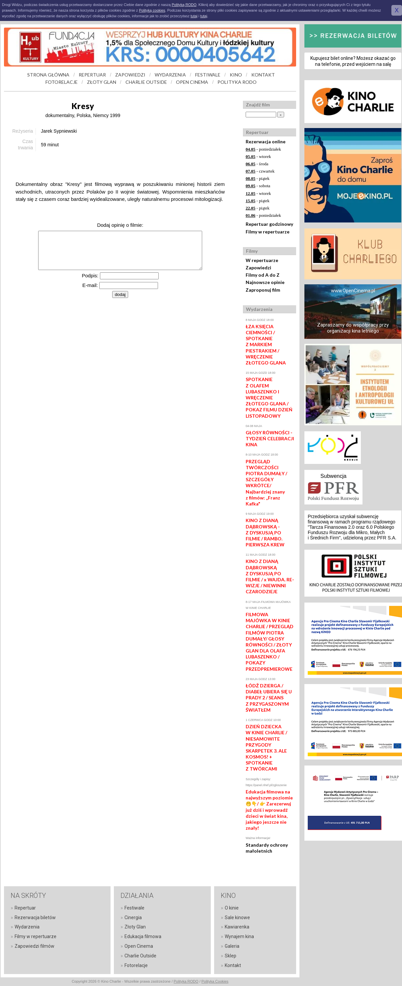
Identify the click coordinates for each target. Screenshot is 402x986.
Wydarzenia (27, 926)
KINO (236, 74)
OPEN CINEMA (192, 82)
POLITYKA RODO (237, 82)
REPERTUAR (92, 74)
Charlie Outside (140, 955)
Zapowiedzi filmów (34, 946)
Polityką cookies (152, 10)
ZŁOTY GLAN (101, 82)
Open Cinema (138, 946)
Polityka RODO (186, 981)
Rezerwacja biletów (35, 917)
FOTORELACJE (61, 82)
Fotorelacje (136, 965)
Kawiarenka (237, 926)
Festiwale (134, 908)
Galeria (232, 946)
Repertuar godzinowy (269, 224)
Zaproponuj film (263, 290)
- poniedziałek (263, 149)
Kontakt (233, 965)
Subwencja (333, 476)
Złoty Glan (135, 926)
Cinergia (133, 917)
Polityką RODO (184, 5)
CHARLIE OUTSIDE (146, 82)
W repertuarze (262, 260)
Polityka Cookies (214, 981)
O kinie (232, 908)
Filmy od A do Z (263, 275)
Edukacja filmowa (142, 936)
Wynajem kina (239, 936)
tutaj (194, 16)
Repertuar (25, 908)
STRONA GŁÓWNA (48, 74)
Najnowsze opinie (265, 282)
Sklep (230, 955)
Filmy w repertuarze (267, 231)
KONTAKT (263, 74)
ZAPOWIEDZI (130, 74)
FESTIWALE (207, 74)
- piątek (258, 178)
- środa (257, 163)
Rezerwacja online (265, 141)
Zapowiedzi (258, 267)
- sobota (258, 185)
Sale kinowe (237, 917)
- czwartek (260, 171)
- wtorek (258, 156)
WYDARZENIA (170, 74)
